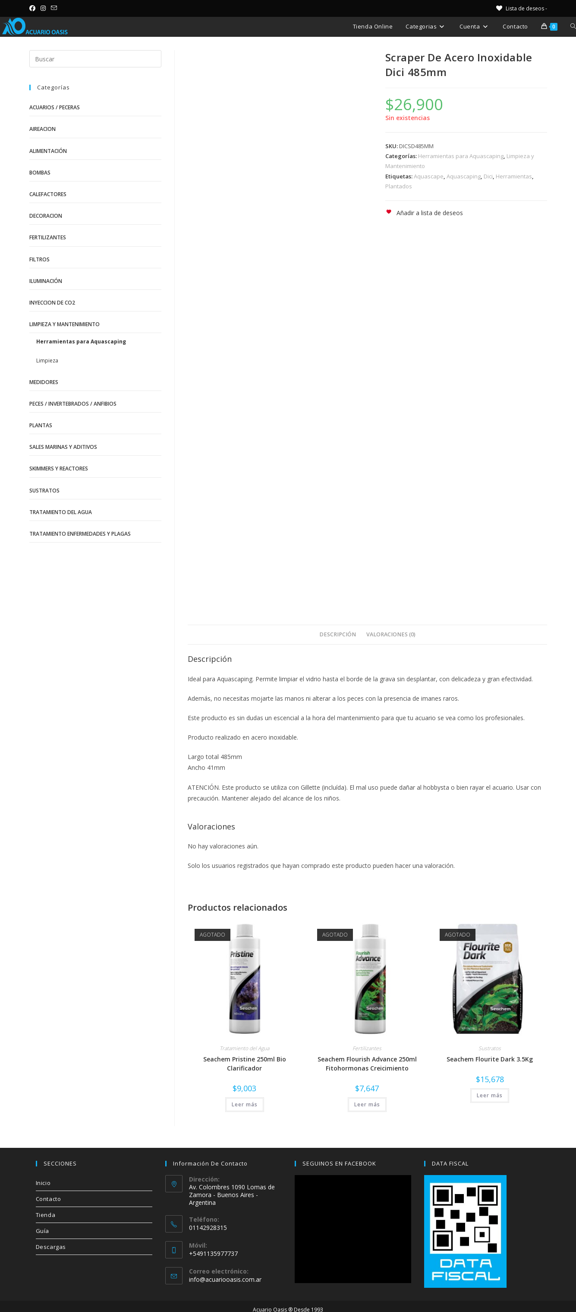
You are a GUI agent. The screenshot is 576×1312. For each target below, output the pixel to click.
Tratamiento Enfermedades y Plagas (80, 533)
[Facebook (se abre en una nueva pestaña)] (33, 8)
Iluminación (45, 281)
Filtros (39, 259)
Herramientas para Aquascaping (461, 156)
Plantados (398, 186)
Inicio (43, 1183)
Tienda (46, 1215)
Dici (488, 176)
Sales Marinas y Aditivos (63, 447)
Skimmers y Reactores (58, 468)
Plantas (40, 425)
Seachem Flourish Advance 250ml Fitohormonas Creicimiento (367, 1063)
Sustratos (489, 1048)
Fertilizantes (367, 1048)
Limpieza (47, 360)
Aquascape (429, 176)
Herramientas (514, 176)
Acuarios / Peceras (54, 107)
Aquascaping (464, 176)
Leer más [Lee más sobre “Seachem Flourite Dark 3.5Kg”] (490, 1095)
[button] (424, 212)
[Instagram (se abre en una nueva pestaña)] (43, 8)
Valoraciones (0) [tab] (390, 634)
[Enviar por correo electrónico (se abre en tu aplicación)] (54, 8)
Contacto (48, 1199)
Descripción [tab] (337, 634)
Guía (42, 1231)
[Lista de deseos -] (521, 8)
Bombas (39, 172)
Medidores (43, 382)
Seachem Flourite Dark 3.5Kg (490, 1059)
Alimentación (48, 151)
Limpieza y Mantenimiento (64, 324)
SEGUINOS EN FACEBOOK (339, 1163)
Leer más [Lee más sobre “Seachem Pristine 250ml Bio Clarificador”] (245, 1104)
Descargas (51, 1247)
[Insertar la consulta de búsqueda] (95, 58)
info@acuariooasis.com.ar (225, 1279)
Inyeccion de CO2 (52, 302)
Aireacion (42, 129)
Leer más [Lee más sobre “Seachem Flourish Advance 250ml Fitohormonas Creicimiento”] (367, 1104)
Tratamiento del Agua (244, 1048)
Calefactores (47, 194)
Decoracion (45, 215)
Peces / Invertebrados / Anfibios (72, 403)
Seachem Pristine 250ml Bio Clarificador (244, 1063)
